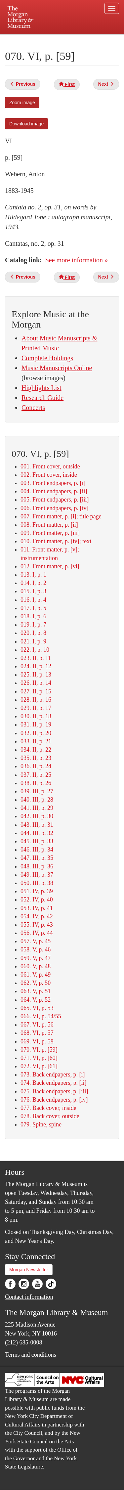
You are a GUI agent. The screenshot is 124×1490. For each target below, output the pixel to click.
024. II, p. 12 (36, 666)
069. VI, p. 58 (37, 1041)
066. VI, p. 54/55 (41, 1016)
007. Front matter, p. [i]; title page (61, 516)
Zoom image (22, 102)
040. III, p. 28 (37, 799)
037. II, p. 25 (36, 774)
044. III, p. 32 (37, 833)
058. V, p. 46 (36, 949)
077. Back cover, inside (48, 1108)
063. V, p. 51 (36, 991)
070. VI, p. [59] (39, 1049)
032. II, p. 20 (36, 733)
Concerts (33, 407)
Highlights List (41, 387)
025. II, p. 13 (36, 674)
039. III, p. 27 (37, 791)
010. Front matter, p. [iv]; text (56, 541)
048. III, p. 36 (37, 866)
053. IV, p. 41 (37, 908)
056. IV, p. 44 (37, 933)
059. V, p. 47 (36, 958)
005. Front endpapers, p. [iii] (55, 499)
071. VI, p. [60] (39, 1058)
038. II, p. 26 (36, 783)
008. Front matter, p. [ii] (49, 524)
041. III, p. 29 (37, 808)
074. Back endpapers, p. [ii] (53, 1082)
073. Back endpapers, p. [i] (53, 1074)
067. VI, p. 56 (37, 1024)
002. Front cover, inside (49, 474)
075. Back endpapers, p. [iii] (54, 1091)
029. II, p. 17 (36, 708)
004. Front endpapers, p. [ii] (54, 491)
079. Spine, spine (41, 1124)
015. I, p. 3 (33, 591)
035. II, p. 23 (36, 758)
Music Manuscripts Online (56, 368)
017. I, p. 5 (33, 608)
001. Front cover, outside (50, 466)
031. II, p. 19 (36, 724)
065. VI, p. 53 (37, 1008)
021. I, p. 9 (33, 641)
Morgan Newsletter (28, 1269)
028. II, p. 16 (36, 699)
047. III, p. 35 (37, 858)
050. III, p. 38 (37, 883)
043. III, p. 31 (37, 824)
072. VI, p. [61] (39, 1066)
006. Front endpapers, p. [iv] (54, 508)
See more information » (76, 260)
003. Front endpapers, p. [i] (53, 483)
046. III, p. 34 (37, 849)
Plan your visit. (18, 38)
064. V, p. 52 (36, 999)
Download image (26, 123)
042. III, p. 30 (37, 816)
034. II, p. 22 (36, 749)
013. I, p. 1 (33, 574)
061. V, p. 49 (36, 974)
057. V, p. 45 (36, 941)
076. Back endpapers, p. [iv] (54, 1099)
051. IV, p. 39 (37, 891)
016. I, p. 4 (33, 599)
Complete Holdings (47, 358)
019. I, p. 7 (33, 624)
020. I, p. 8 (33, 633)
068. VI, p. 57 (37, 1033)
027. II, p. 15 (36, 691)
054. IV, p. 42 (37, 916)
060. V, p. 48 (36, 966)
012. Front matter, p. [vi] (50, 566)
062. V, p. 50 (36, 983)
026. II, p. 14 (36, 682)
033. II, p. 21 (36, 741)
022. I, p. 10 (35, 649)
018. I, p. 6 (33, 616)
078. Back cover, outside (50, 1116)
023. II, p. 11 (36, 658)
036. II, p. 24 (36, 766)
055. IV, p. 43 (37, 924)
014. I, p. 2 (33, 583)
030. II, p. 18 (36, 716)
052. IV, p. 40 (37, 899)
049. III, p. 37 (37, 874)
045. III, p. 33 (37, 841)
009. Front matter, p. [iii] (50, 533)
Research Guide (42, 397)
